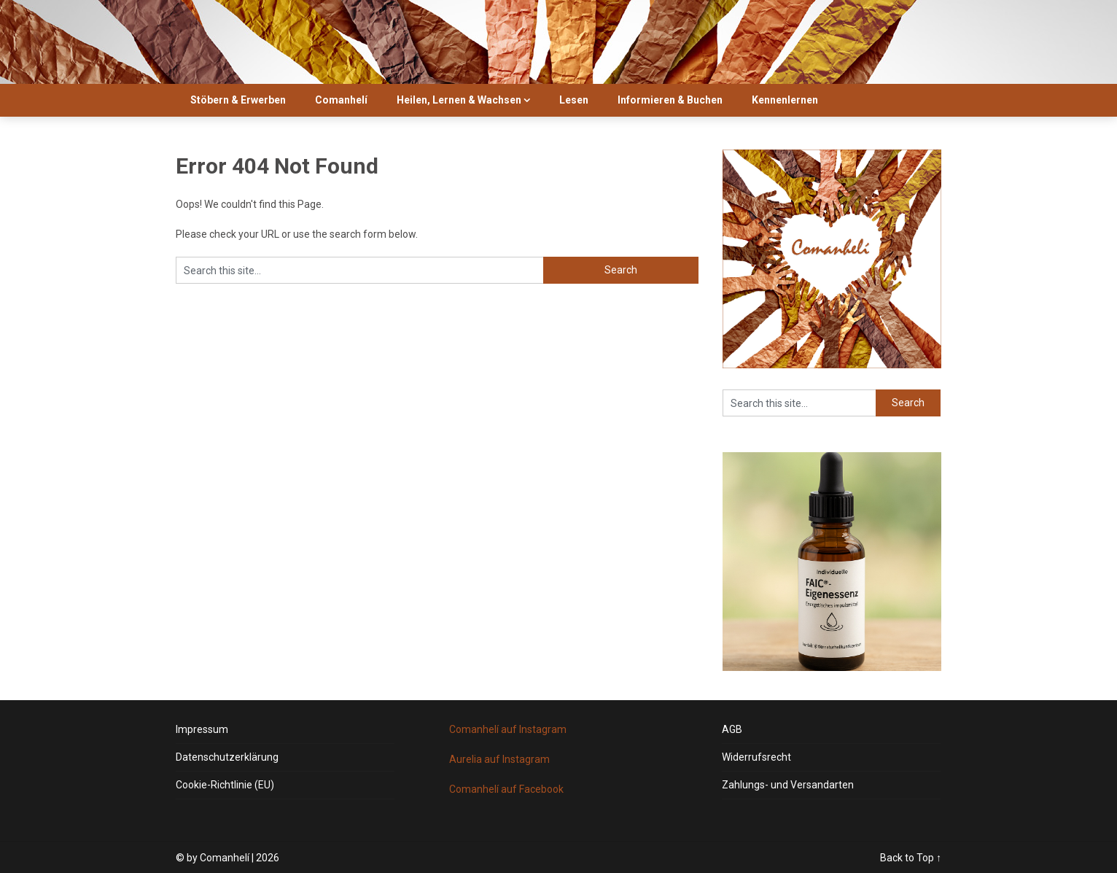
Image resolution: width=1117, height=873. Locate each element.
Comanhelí (341, 100)
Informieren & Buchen (670, 100)
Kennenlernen (785, 100)
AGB (732, 729)
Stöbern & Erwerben (238, 100)
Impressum (202, 729)
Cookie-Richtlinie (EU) (225, 785)
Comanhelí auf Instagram (508, 729)
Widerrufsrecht (756, 757)
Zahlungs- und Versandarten (788, 785)
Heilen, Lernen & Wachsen (459, 100)
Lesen (573, 100)
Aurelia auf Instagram (499, 759)
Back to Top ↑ (910, 858)
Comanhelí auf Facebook (506, 789)
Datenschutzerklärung (227, 757)
